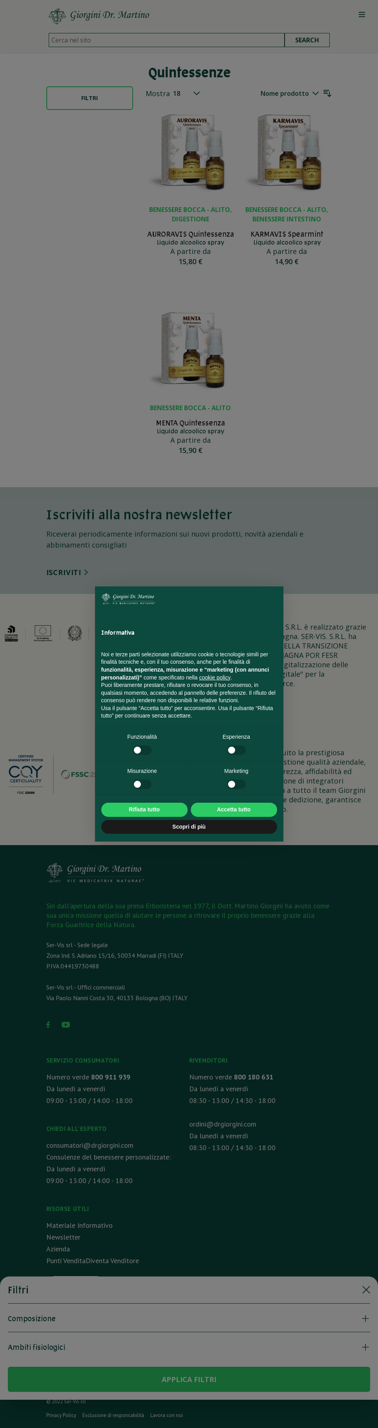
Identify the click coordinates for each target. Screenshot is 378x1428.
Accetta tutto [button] (234, 809)
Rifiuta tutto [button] (144, 809)
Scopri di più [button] (189, 827)
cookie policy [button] (214, 677)
